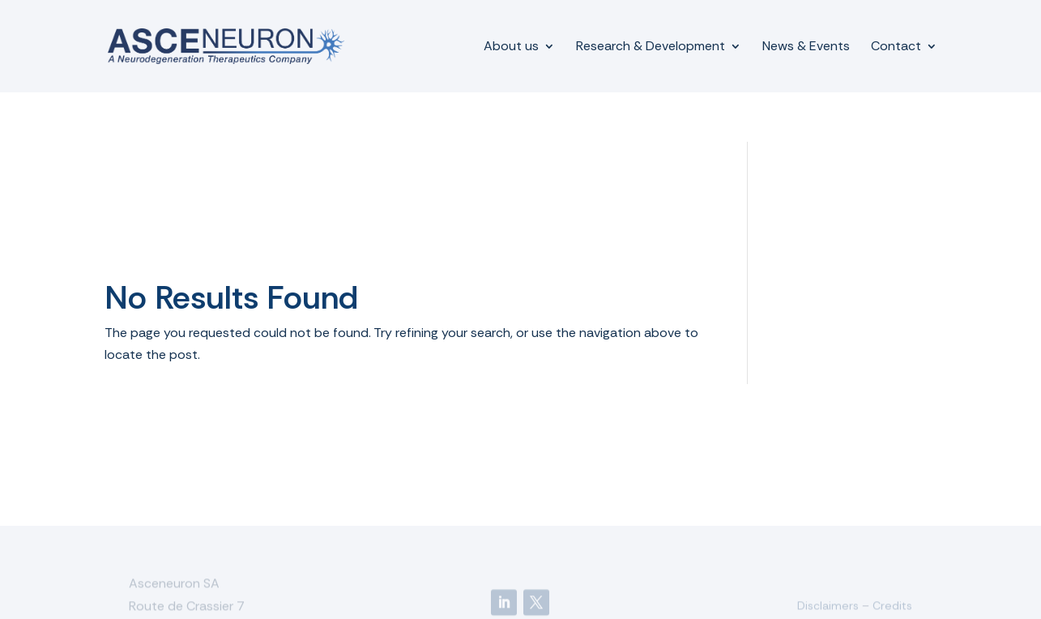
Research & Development (650, 47)
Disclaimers (828, 606)
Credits (892, 606)
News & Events (806, 47)
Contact (896, 47)
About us (511, 47)
